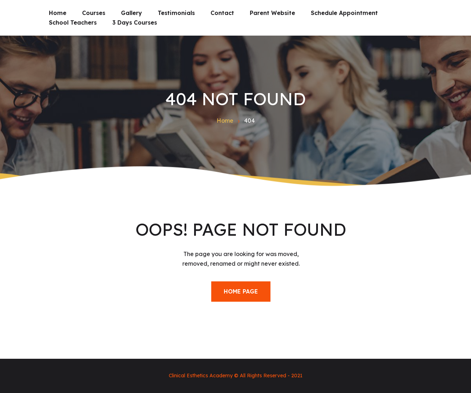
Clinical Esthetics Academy (201, 375)
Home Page (241, 291)
